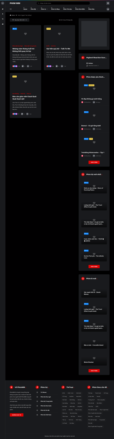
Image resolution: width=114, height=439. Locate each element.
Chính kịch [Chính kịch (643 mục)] (78, 393)
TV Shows (43, 392)
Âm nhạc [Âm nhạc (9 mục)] (72, 423)
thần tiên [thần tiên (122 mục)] (90, 406)
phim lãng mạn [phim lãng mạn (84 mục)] (101, 399)
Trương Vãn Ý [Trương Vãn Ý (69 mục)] (91, 399)
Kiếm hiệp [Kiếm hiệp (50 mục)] (72, 406)
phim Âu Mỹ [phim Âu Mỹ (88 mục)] (91, 403)
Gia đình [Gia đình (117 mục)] (71, 396)
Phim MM (15, 3)
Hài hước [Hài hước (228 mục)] (64, 399)
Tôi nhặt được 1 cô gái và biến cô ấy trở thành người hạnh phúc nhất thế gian (94, 224)
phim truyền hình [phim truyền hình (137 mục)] (104, 409)
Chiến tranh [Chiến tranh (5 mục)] (70, 393)
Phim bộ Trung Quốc (30, 46)
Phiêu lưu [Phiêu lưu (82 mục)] (64, 413)
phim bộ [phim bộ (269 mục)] (90, 423)
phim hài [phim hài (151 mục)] (90, 416)
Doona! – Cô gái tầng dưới (91, 126)
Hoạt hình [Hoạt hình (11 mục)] (78, 396)
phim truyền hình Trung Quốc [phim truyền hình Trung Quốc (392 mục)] (95, 426)
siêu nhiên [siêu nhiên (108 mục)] (99, 403)
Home (12, 15)
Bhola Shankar (89, 362)
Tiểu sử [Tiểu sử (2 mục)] (79, 416)
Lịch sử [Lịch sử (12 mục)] (64, 409)
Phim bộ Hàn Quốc (46, 405)
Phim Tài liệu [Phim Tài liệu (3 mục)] (78, 409)
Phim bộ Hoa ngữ (17, 46)
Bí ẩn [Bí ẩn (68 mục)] (63, 393)
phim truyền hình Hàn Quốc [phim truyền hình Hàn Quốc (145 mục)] (95, 413)
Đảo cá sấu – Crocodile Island (93, 345)
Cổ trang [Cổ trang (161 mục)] (64, 396)
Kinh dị (53, 46)
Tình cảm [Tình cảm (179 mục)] (71, 419)
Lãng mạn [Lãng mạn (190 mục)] (79, 406)
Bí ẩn (48, 46)
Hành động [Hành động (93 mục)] (72, 399)
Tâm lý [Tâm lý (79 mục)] (64, 419)
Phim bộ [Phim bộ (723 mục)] (70, 409)
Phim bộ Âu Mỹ (45, 410)
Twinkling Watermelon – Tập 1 (92, 152)
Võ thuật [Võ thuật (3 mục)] (64, 423)
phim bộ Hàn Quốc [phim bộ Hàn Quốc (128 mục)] (92, 409)
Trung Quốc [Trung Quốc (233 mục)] (102, 419)
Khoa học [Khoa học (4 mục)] (72, 403)
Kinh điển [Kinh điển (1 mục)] (64, 406)
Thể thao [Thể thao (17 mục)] (73, 416)
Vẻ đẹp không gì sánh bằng (91, 99)
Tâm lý (29, 93)
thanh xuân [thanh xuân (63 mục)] (98, 393)
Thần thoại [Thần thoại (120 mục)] (65, 416)
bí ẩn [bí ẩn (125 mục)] (97, 406)
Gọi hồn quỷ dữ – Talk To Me (58, 49)
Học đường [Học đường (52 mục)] (65, 403)
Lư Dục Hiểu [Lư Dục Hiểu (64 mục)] (91, 396)
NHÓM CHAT (16, 415)
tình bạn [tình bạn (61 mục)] (90, 393)
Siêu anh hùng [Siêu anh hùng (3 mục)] (73, 413)
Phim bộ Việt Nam (46, 414)
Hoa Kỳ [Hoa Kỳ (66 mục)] (98, 396)
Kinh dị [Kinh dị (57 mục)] (79, 403)
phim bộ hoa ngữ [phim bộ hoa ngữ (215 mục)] (92, 419)
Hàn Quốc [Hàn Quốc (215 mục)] (97, 416)
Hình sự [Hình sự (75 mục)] (79, 399)
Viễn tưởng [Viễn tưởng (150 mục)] (78, 419)
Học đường (15, 93)
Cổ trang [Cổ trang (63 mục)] (106, 393)
